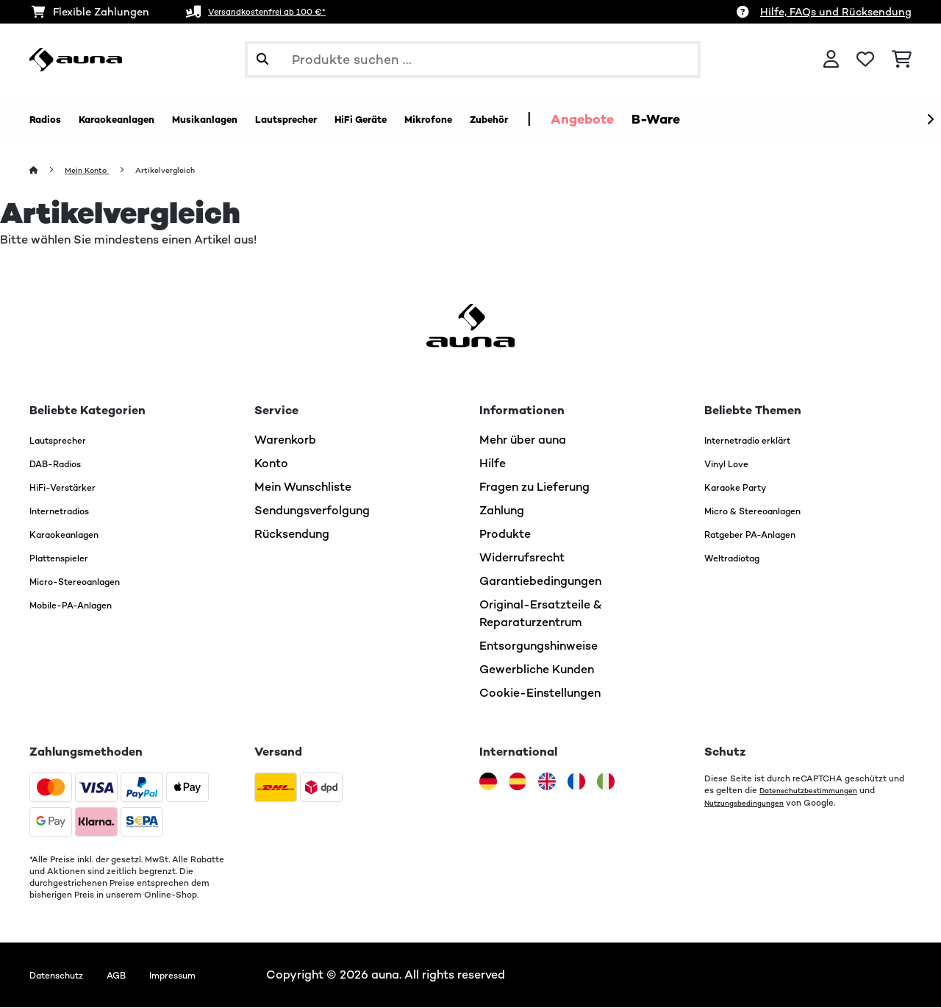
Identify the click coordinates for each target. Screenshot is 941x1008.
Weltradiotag (742, 558)
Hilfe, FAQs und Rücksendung (836, 11)
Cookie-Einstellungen (540, 693)
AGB (137, 975)
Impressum (204, 975)
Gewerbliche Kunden (536, 670)
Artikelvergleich (184, 170)
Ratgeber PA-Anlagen (765, 534)
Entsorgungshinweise (538, 646)
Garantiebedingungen (540, 581)
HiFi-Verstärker (72, 487)
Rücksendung (291, 534)
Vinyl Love (733, 464)
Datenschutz (65, 975)
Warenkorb (285, 440)
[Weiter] (930, 120)
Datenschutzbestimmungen (817, 791)
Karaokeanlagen (75, 534)
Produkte (505, 534)
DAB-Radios (64, 464)
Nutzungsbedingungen (751, 803)
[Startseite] (48, 170)
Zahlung (501, 511)
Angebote (719, 119)
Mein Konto (94, 170)
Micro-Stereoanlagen (90, 581)
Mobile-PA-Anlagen (84, 605)
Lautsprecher (66, 440)
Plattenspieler (68, 558)
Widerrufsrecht (522, 558)
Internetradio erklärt (761, 440)
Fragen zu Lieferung (534, 487)
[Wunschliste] (865, 59)
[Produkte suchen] (473, 59)
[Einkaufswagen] (902, 59)
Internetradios (69, 511)
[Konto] (831, 59)
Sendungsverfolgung (312, 511)
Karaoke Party (744, 487)
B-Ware (793, 119)
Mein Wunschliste (302, 487)
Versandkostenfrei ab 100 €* (282, 11)
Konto (271, 464)
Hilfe (492, 464)
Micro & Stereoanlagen (769, 511)
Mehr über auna (522, 440)
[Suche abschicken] (262, 59)
